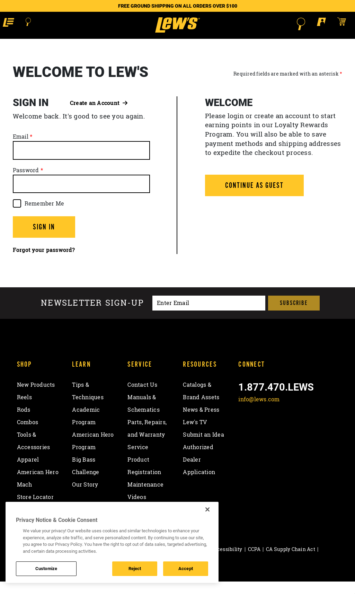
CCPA (254, 561)
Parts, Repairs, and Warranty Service (147, 447)
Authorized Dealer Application (199, 472)
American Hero (38, 484)
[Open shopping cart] (342, 23)
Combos (27, 434)
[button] (11, 23)
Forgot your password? (44, 262)
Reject (134, 568)
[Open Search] (31, 23)
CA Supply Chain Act (290, 561)
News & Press (201, 422)
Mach (24, 497)
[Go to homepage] (177, 31)
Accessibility (226, 561)
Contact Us (142, 397)
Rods (23, 422)
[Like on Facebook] (245, 428)
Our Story (85, 497)
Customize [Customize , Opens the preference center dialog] (46, 568)
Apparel (28, 472)
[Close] (207, 509)
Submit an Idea (203, 447)
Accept (185, 568)
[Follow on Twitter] (263, 428)
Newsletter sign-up (92, 315)
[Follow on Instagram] (281, 428)
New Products (36, 397)
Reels (24, 409)
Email (20, 149)
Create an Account (98, 115)
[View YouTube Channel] (299, 428)
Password (26, 182)
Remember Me (44, 215)
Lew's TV (195, 434)
